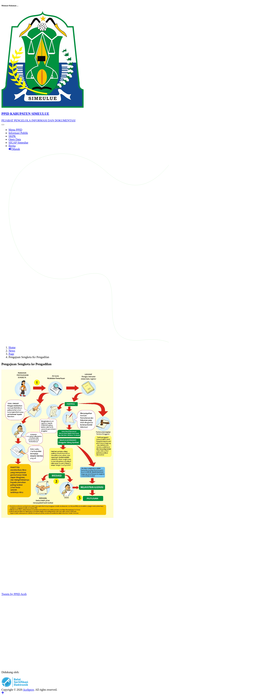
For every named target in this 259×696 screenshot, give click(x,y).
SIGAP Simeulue (18, 142)
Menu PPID (15, 129)
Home (12, 347)
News (12, 350)
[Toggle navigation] (2, 124)
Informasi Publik (18, 132)
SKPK (12, 136)
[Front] (129, 113)
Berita (12, 145)
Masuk (14, 149)
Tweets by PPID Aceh (14, 594)
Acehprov (28, 689)
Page (11, 353)
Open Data (15, 139)
